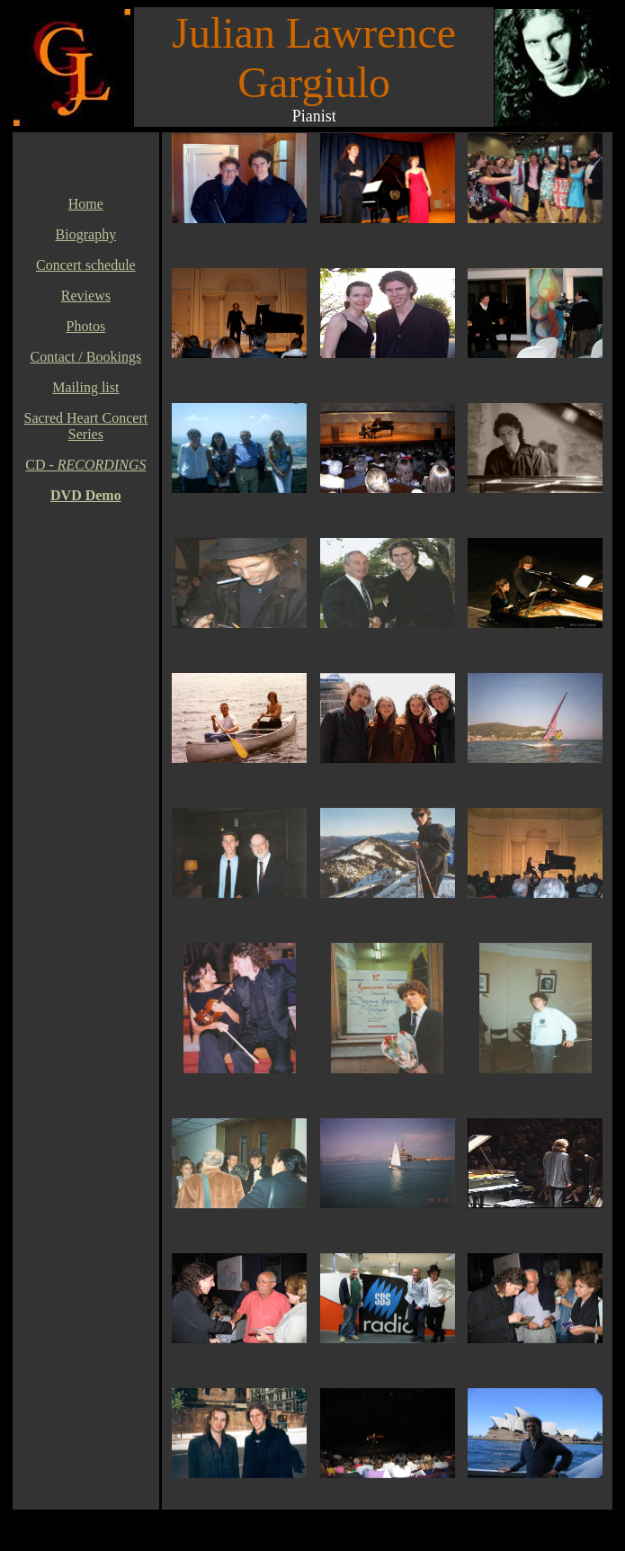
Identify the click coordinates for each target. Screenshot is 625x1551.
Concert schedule (86, 265)
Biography (86, 234)
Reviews (86, 295)
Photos (86, 326)
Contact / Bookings (86, 356)
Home (85, 203)
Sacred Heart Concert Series (86, 426)
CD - (85, 464)
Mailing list (85, 387)
